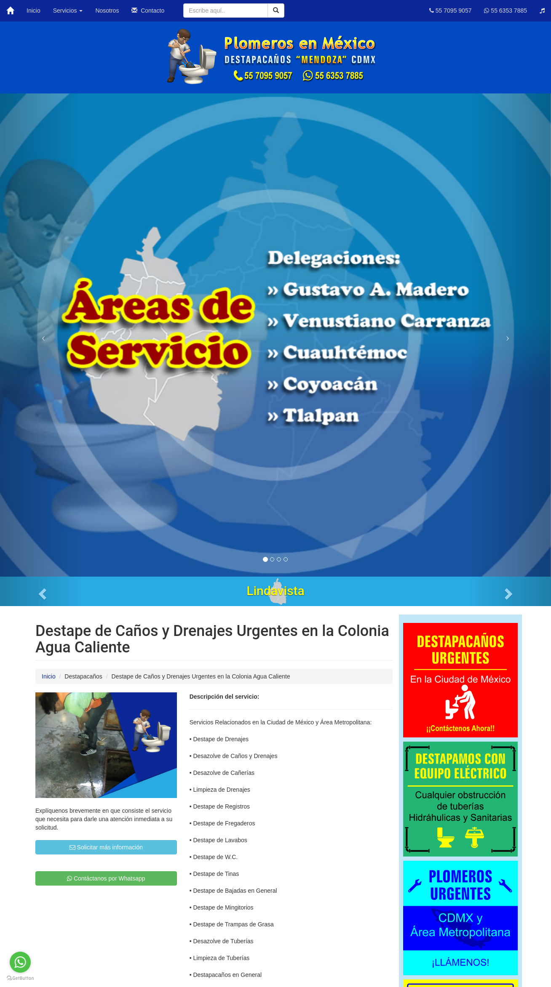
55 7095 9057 (450, 10)
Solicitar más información (106, 847)
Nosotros (107, 10)
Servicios (68, 10)
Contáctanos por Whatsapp (106, 878)
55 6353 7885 (505, 10)
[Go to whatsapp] (20, 962)
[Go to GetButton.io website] (20, 978)
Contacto (147, 10)
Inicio (33, 10)
